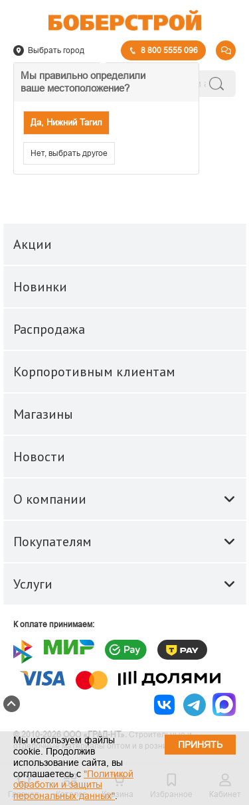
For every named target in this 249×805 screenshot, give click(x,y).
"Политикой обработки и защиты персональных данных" (73, 785)
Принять (200, 744)
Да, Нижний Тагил (66, 122)
